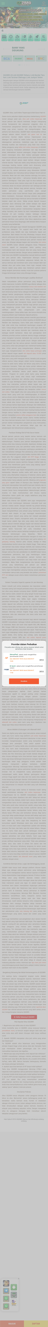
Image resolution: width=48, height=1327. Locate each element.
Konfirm (24, 681)
